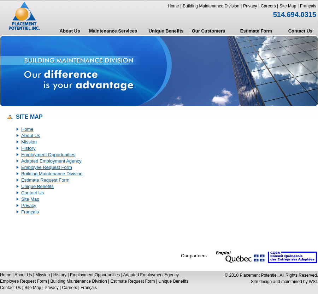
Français (308, 6)
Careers (269, 6)
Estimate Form (256, 31)
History (28, 148)
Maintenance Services (113, 31)
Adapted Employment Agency (51, 161)
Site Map (287, 6)
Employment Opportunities (48, 154)
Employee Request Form (46, 167)
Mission (29, 142)
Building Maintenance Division (211, 6)
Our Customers (208, 31)
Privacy (250, 6)
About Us (70, 31)
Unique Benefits (166, 31)
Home (173, 6)
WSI (313, 281)
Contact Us (300, 31)
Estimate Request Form (45, 180)
